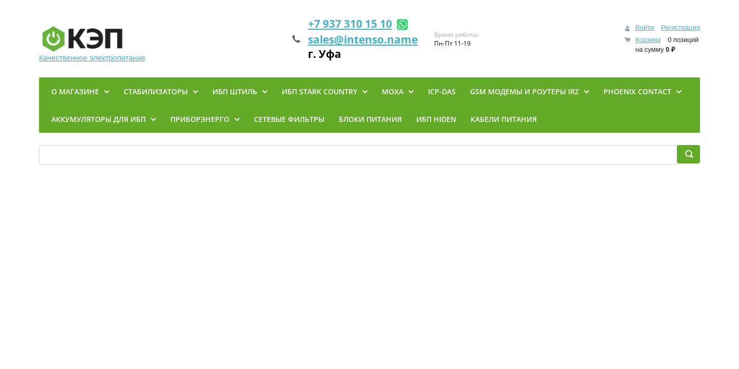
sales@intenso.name (363, 39)
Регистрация (680, 27)
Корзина (648, 40)
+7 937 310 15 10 (350, 23)
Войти (644, 27)
